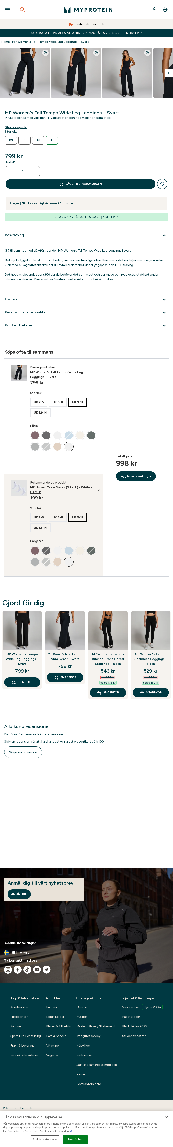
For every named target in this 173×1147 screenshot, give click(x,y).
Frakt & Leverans (22, 1045)
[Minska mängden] (10, 171)
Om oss (82, 1007)
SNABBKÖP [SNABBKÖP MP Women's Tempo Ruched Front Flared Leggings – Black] (108, 692)
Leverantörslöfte (88, 1084)
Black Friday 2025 (134, 1026)
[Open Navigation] (7, 9)
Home (5, 42)
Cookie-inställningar (20, 943)
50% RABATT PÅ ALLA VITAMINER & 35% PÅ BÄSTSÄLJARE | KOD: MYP (86, 33)
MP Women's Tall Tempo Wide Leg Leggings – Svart (50, 42)
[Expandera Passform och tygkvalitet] (86, 312)
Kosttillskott (55, 1017)
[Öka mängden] (35, 171)
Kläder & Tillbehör (58, 1026)
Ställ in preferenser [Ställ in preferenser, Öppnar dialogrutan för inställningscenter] (45, 1139)
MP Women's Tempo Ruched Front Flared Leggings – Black (108, 659)
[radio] (11, 140)
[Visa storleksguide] (16, 127)
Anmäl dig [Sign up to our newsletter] (19, 894)
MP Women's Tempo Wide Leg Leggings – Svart (22, 659)
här (71, 1131)
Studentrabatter (134, 1036)
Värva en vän (142, 1007)
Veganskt (53, 1055)
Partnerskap (84, 1055)
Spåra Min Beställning (25, 1036)
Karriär (80, 1074)
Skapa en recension (23, 752)
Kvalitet (81, 1017)
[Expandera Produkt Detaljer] (86, 325)
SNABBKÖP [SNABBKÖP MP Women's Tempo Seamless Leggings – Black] (151, 692)
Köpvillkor (83, 1045)
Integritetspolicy (88, 1036)
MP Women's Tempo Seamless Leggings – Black (150, 659)
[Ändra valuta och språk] (86, 952)
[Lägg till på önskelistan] (162, 184)
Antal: (10, 162)
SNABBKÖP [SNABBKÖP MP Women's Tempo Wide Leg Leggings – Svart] (22, 682)
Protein (51, 1007)
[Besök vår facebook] (18, 970)
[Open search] (22, 9)
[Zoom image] (45, 53)
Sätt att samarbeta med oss (96, 1065)
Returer (15, 1026)
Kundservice (19, 1007)
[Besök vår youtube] (37, 970)
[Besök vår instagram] (8, 970)
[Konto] (154, 9)
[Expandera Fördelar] (86, 299)
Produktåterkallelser (24, 1055)
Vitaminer (53, 1045)
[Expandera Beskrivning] (86, 235)
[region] (86, 1129)
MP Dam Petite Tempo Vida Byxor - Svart (65, 656)
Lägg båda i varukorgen (136, 476)
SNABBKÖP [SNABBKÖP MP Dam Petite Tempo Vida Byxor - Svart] (65, 677)
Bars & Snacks (56, 1036)
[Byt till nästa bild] (169, 73)
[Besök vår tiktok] (27, 970)
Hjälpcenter (19, 1017)
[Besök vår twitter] (47, 970)
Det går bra (75, 1139)
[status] (23, 171)
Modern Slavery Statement (95, 1026)
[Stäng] (166, 1117)
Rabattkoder (131, 1017)
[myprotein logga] (88, 9)
